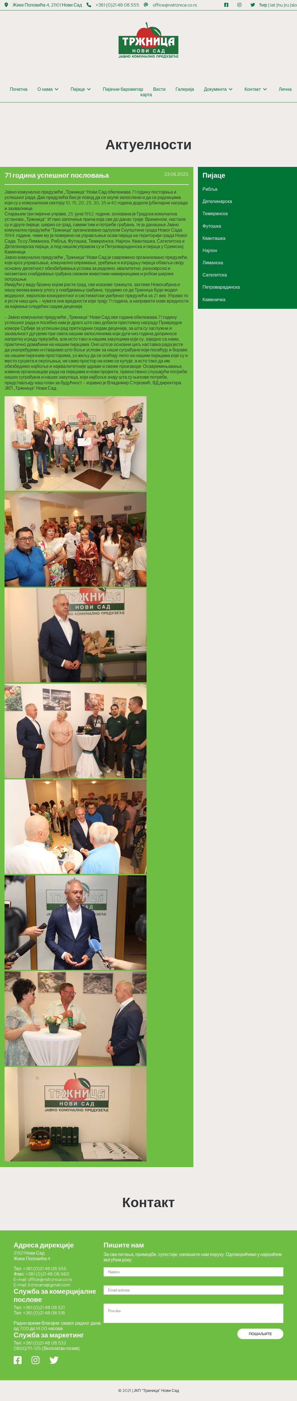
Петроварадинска (221, 287)
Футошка (211, 226)
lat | (274, 5)
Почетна (19, 89)
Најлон (209, 250)
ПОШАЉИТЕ (260, 1333)
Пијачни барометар (123, 89)
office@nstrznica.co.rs (175, 5)
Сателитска (214, 275)
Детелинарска (217, 201)
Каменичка (213, 300)
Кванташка (213, 238)
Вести (159, 89)
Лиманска (212, 263)
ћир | (264, 5)
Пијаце (80, 89)
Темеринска (215, 214)
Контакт (255, 89)
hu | (281, 5)
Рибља (209, 189)
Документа (218, 89)
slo (294, 5)
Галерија (184, 89)
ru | (288, 5)
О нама (47, 89)
